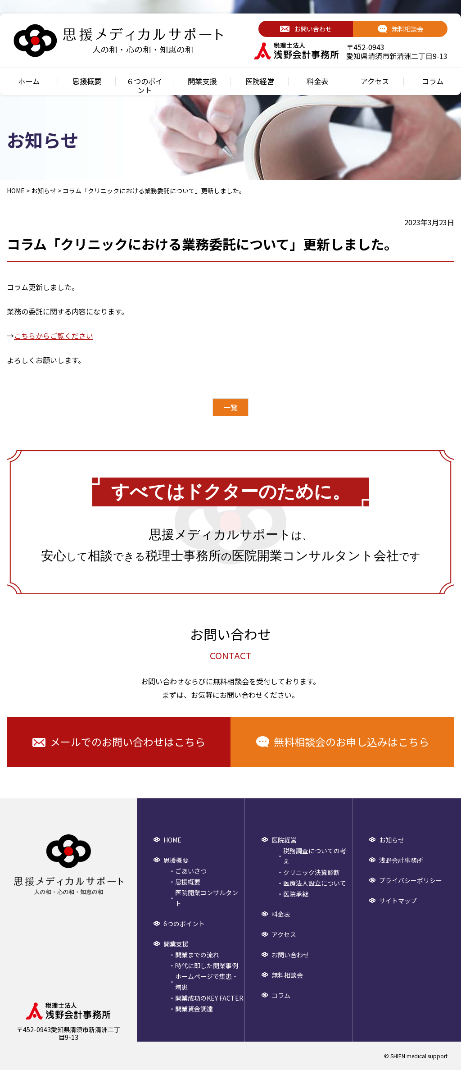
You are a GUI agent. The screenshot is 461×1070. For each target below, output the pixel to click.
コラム (432, 81)
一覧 (230, 407)
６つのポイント (145, 86)
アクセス (375, 81)
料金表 (317, 81)
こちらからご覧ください (53, 335)
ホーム (29, 81)
